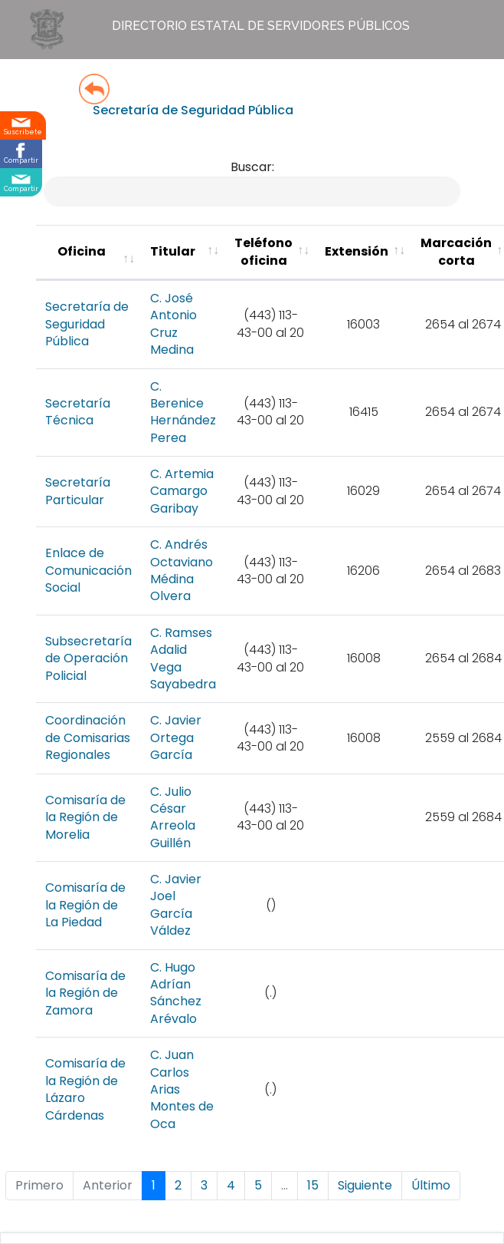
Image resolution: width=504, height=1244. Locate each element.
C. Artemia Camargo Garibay (182, 491)
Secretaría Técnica (77, 411)
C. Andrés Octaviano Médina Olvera (181, 570)
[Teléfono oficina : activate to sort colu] (270, 252)
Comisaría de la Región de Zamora (85, 993)
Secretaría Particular (77, 491)
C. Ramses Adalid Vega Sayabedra (183, 658)
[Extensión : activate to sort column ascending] (363, 252)
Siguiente (365, 1185)
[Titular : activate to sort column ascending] (183, 252)
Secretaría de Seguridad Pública (87, 324)
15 (313, 1185)
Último (430, 1185)
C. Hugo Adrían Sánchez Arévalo (175, 993)
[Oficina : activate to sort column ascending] (88, 252)
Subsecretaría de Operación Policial (88, 658)
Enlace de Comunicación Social (88, 570)
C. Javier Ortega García (175, 737)
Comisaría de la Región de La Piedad (85, 905)
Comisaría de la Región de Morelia (85, 817)
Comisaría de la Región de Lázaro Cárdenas (85, 1089)
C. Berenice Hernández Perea (183, 412)
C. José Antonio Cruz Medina (173, 323)
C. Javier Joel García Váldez (175, 904)
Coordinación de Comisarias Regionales (87, 737)
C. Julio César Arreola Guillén (172, 817)
